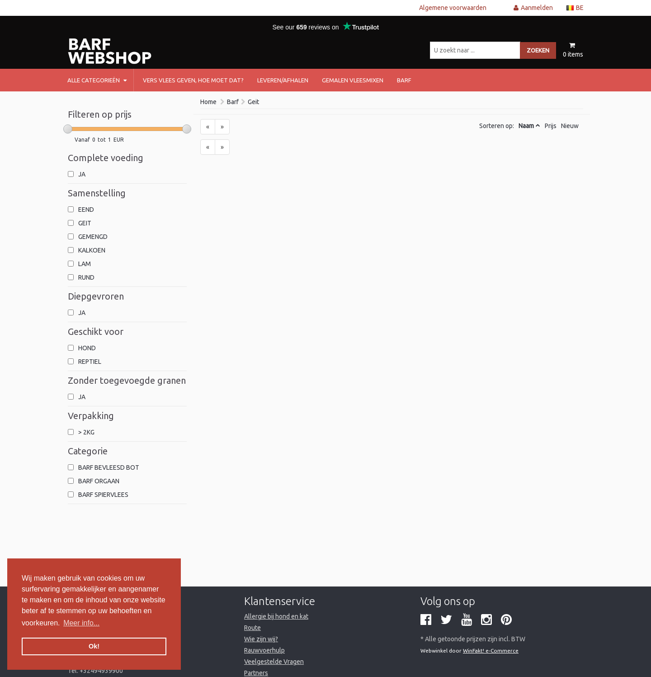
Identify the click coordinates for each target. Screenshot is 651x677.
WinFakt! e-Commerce (491, 650)
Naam (526, 125)
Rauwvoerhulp (264, 650)
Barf (233, 101)
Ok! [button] (94, 646)
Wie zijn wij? (261, 639)
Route (252, 627)
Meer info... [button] (81, 623)
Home (208, 101)
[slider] (67, 128)
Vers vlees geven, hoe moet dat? (193, 80)
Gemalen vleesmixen (352, 80)
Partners (256, 673)
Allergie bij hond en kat (276, 616)
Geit (253, 101)
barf (404, 80)
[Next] (222, 126)
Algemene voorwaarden (452, 7)
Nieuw (570, 125)
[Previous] (207, 126)
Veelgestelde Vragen (274, 661)
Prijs (551, 125)
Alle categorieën (97, 80)
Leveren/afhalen (282, 80)
